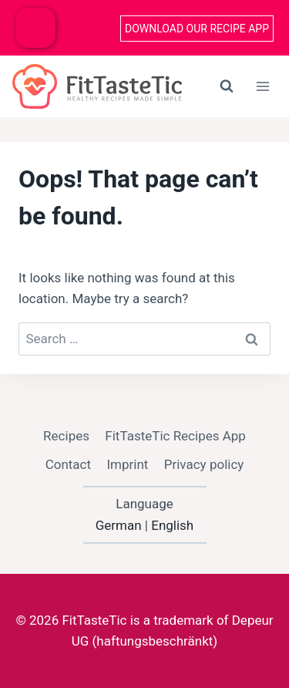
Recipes (66, 435)
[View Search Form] (226, 86)
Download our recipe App (197, 28)
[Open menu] (262, 86)
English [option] (172, 525)
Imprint (127, 464)
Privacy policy (204, 464)
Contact (68, 464)
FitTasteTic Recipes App (175, 435)
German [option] (119, 525)
